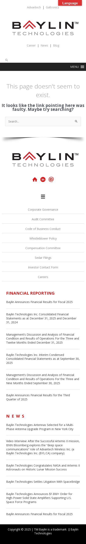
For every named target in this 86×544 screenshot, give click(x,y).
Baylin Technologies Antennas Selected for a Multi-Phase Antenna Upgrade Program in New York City (40, 427)
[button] (7, 60)
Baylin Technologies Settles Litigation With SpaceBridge (43, 482)
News (44, 45)
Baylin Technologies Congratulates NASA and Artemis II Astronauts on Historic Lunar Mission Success (43, 467)
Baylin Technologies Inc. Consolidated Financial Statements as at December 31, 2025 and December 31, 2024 (41, 318)
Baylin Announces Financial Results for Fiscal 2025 (39, 302)
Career (31, 45)
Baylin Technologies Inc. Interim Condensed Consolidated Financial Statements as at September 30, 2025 (43, 359)
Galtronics (52, 7)
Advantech (34, 7)
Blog (56, 45)
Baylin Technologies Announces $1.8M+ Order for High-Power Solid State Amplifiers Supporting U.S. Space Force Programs (39, 498)
